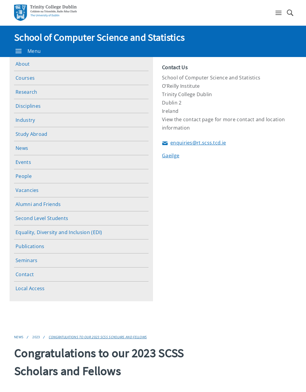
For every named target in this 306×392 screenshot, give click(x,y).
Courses (25, 78)
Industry (25, 120)
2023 (36, 337)
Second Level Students (42, 218)
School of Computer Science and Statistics (99, 38)
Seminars (26, 260)
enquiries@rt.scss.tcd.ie (194, 143)
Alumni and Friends (38, 204)
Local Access (30, 288)
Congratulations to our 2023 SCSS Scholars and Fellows (98, 337)
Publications (30, 246)
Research (26, 92)
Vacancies (27, 190)
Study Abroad (32, 134)
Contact (25, 274)
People (24, 176)
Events (23, 162)
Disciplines (28, 106)
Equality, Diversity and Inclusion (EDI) (59, 232)
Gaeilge (170, 155)
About (23, 64)
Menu (28, 51)
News (22, 148)
